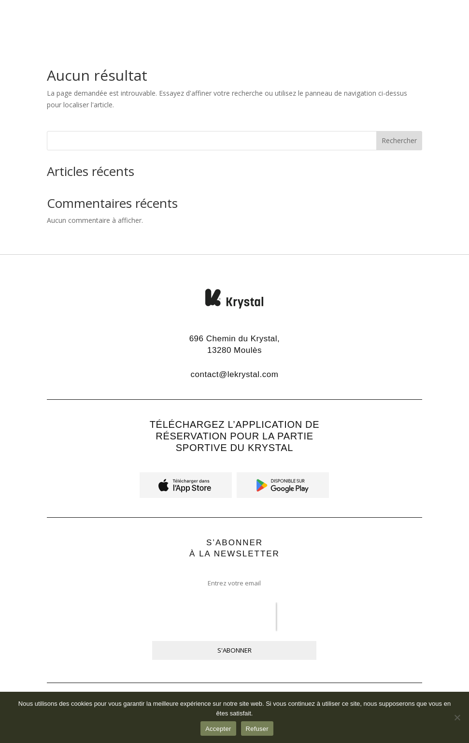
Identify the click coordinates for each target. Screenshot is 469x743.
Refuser (257, 728)
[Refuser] (457, 717)
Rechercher (399, 140)
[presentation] (214, 616)
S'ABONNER (234, 650)
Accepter (218, 728)
